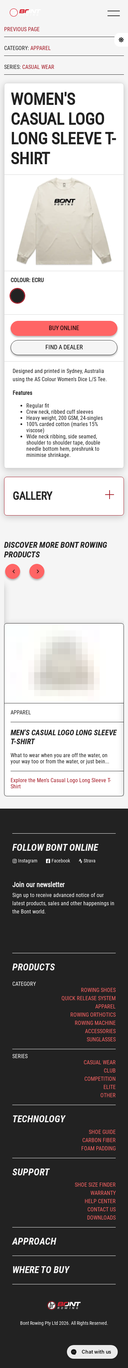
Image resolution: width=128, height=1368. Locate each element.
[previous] (12, 571)
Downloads (101, 1217)
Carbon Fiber (99, 1140)
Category (24, 984)
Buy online (64, 327)
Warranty (103, 1193)
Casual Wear (38, 67)
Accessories (100, 1031)
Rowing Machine (95, 1023)
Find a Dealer (64, 347)
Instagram (25, 860)
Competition (100, 1079)
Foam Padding (98, 1148)
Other (108, 1095)
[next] (36, 571)
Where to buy (40, 1269)
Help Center (100, 1201)
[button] (114, 13)
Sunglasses (101, 1039)
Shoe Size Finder (95, 1185)
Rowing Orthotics (93, 1015)
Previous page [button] (22, 29)
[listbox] (64, 223)
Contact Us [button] (101, 1209)
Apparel (40, 48)
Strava (87, 860)
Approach (34, 1241)
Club (110, 1070)
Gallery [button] (64, 496)
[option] (64, 223)
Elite (109, 1087)
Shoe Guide (102, 1132)
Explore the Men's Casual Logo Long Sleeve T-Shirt (61, 783)
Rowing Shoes (98, 990)
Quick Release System (88, 998)
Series (20, 1056)
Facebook (58, 860)
